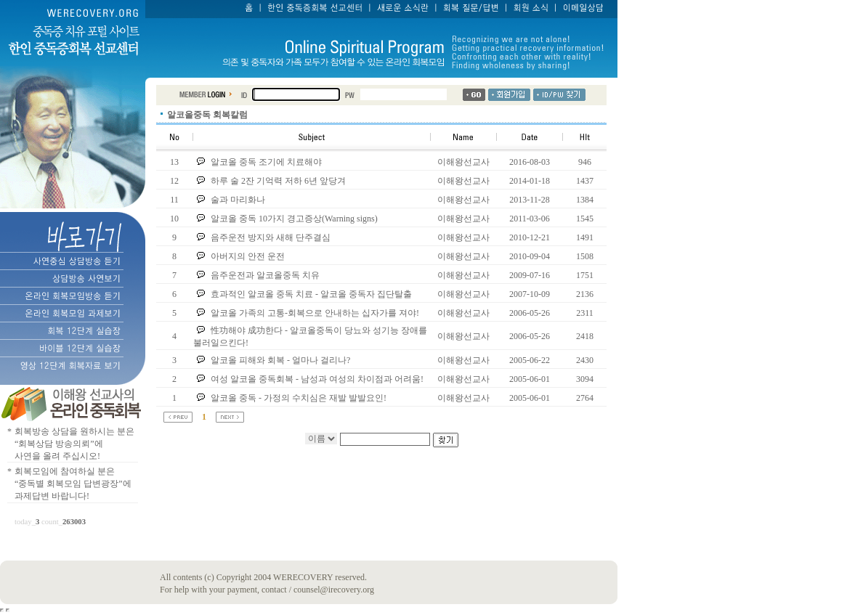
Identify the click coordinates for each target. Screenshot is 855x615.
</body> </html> (7, 610)
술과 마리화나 (238, 200)
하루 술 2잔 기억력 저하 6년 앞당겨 (279, 181)
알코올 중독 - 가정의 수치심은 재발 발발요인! (298, 398)
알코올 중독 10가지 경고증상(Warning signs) (294, 218)
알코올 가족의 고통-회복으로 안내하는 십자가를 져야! (316, 313)
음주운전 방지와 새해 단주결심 (271, 237)
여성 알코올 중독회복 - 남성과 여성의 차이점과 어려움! (318, 379)
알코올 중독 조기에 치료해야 (266, 162)
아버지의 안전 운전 (248, 256)
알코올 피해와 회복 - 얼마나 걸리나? (281, 360)
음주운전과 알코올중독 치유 (265, 275)
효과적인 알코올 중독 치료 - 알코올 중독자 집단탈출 (311, 294)
